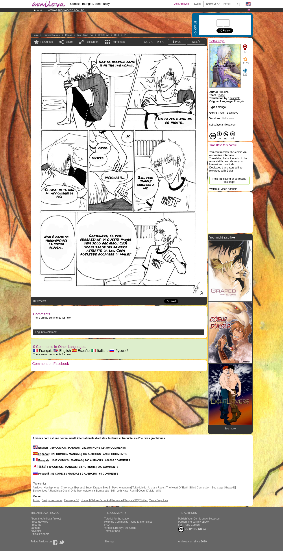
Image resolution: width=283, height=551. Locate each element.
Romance (117, 500)
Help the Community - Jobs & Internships (128, 521)
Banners (36, 527)
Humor (85, 500)
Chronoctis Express (72, 487)
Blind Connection (200, 487)
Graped (229, 487)
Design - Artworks (52, 500)
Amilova (37, 487)
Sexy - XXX (131, 500)
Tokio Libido (139, 487)
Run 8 (133, 490)
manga (68, 35)
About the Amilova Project (46, 518)
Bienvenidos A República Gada (51, 490)
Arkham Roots (156, 487)
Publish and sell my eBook (193, 521)
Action (36, 500)
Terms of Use (112, 531)
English (62, 351)
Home (36, 35)
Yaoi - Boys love (85, 35)
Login (197, 3)
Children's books (100, 500)
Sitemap (109, 541)
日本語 (39, 466)
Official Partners (40, 534)
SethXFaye (103, 35)
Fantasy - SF (71, 500)
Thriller (143, 500)
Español (81, 351)
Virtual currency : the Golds (120, 527)
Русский (118, 351)
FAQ (107, 524)
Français (43, 351)
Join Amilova (181, 3)
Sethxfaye (217, 487)
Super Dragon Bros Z (97, 487)
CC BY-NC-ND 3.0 (192, 529)
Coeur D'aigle (146, 490)
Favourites (47, 41)
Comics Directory (52, 35)
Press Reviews (39, 521)
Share (69, 41)
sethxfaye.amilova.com (222, 124)
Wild (158, 490)
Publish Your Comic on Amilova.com (199, 518)
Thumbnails (118, 41)
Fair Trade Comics (189, 524)
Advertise (36, 531)
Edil (113, 490)
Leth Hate (122, 490)
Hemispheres (51, 487)
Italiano (100, 351)
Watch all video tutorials (223, 188)
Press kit (36, 524)
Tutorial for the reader (117, 518)
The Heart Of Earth (177, 487)
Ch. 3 (117, 35)
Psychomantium (121, 487)
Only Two (76, 490)
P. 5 (126, 35)
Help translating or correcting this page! (229, 180)
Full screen (91, 41)
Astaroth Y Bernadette (96, 490)
